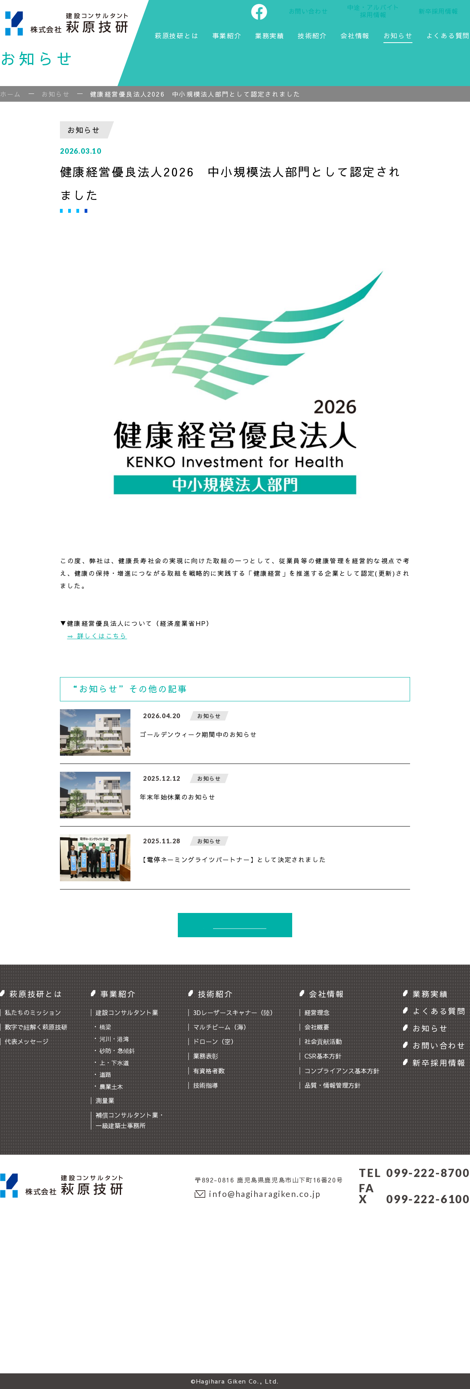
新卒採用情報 (438, 11)
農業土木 (111, 1086)
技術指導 (205, 1085)
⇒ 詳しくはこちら (97, 635)
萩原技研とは (177, 36)
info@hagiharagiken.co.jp (258, 1194)
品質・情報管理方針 (332, 1085)
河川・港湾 (114, 1039)
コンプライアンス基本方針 (342, 1070)
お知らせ (398, 36)
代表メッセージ (27, 1041)
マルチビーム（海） (221, 1026)
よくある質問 (448, 36)
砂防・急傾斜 (117, 1050)
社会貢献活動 (323, 1041)
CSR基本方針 (323, 1055)
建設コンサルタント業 (127, 1012)
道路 (105, 1074)
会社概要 (316, 1026)
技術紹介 (312, 36)
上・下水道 (114, 1062)
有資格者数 (208, 1070)
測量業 (105, 1100)
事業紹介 (227, 36)
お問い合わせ (308, 11)
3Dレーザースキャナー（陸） (234, 1012)
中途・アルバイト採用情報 (373, 11)
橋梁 (105, 1026)
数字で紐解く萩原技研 (36, 1026)
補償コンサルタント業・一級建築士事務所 (130, 1120)
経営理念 (316, 1012)
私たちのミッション (33, 1012)
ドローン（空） (215, 1041)
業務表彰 (205, 1055)
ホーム (11, 94)
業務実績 (269, 36)
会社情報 (355, 36)
